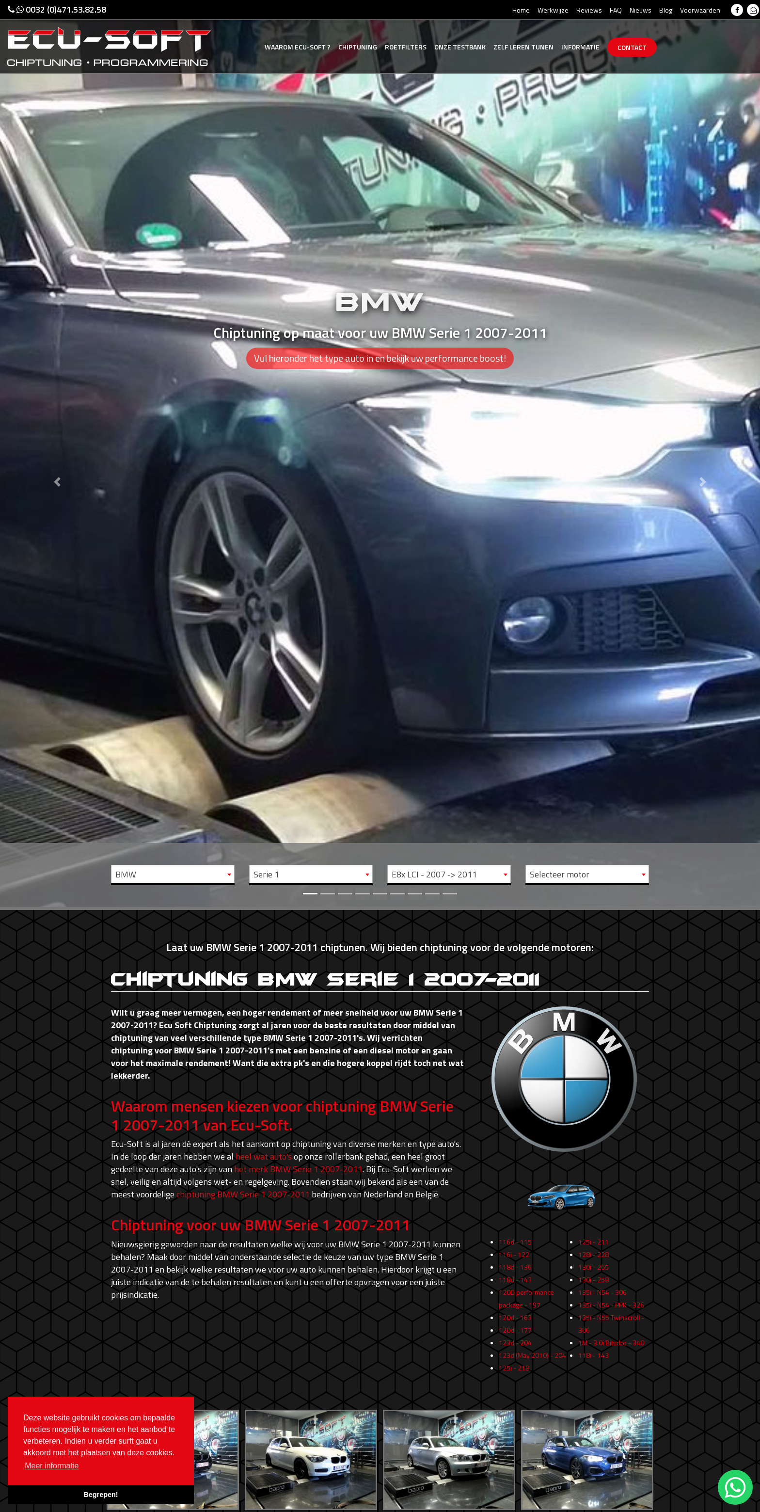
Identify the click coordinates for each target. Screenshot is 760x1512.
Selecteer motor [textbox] (559, 874)
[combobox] (173, 874)
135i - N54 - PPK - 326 (611, 1334)
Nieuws (640, 10)
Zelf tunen (523, 47)
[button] (57, 453)
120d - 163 (515, 1346)
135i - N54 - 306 (602, 1321)
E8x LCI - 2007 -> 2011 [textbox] (434, 874)
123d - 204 (515, 1372)
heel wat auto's (264, 1156)
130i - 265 (593, 1296)
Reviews (589, 10)
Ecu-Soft (298, 47)
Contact (632, 47)
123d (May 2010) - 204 (532, 1384)
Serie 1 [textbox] (266, 874)
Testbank (460, 47)
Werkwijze (553, 10)
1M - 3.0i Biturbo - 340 (611, 1372)
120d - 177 (515, 1359)
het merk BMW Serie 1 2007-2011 (298, 1169)
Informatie (580, 47)
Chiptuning (357, 47)
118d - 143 (515, 1309)
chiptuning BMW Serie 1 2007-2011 (243, 1194)
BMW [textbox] (125, 874)
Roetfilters (406, 47)
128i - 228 (593, 1283)
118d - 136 (515, 1296)
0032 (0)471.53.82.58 (57, 9)
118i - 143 (593, 1384)
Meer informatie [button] (52, 1466)
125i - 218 (514, 1397)
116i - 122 (514, 1283)
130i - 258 (593, 1309)
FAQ (616, 10)
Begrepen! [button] (100, 1494)
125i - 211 (593, 1271)
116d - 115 (515, 1271)
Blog (665, 10)
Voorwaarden (700, 10)
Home (521, 10)
